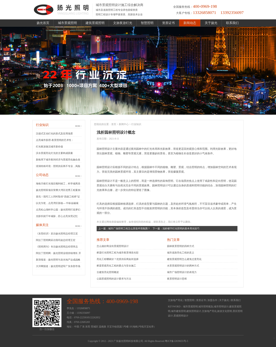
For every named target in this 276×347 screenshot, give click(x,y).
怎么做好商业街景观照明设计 (113, 246)
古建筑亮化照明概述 (108, 272)
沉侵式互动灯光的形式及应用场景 (54, 133)
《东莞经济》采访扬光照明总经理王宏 (57, 233)
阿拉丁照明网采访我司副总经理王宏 (55, 240)
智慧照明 (147, 23)
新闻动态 (189, 23)
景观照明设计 (181, 315)
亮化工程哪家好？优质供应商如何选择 (118, 259)
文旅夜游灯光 (122, 23)
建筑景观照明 (95, 23)
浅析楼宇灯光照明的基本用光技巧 (180, 228)
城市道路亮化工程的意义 (180, 252)
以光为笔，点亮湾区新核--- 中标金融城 (57, 203)
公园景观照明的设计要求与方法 (114, 278)
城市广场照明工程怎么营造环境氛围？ (129, 228)
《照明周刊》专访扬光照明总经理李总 (57, 246)
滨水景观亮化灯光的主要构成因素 (54, 153)
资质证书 (168, 23)
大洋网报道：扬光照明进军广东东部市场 (58, 266)
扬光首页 (43, 23)
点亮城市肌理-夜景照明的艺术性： (55, 140)
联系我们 (232, 23)
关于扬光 (211, 23)
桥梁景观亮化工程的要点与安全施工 (116, 265)
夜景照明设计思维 (177, 278)
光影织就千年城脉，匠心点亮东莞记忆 (57, 216)
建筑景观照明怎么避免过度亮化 (184, 259)
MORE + (78, 126)
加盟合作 (212, 300)
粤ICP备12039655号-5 (176, 341)
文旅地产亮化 (175, 300)
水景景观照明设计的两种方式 (183, 265)
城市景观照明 (67, 23)
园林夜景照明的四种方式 (180, 246)
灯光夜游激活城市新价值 (49, 146)
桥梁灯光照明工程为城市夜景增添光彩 (118, 252)
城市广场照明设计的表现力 (182, 272)
